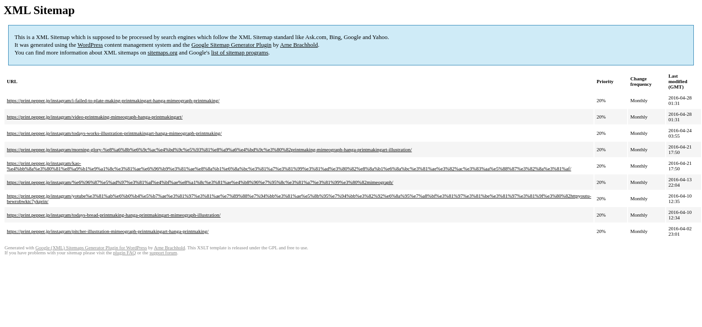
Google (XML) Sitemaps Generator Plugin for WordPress (91, 247)
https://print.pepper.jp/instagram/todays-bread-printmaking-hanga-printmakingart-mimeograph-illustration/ (114, 215)
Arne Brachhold (299, 44)
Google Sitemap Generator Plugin (231, 44)
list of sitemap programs (239, 52)
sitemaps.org (162, 52)
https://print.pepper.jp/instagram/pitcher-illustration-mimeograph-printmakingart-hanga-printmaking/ (108, 231)
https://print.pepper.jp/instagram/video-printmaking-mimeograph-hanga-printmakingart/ (94, 116)
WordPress (90, 44)
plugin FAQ (124, 252)
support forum (163, 252)
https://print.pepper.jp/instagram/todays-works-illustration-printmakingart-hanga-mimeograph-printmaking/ (114, 133)
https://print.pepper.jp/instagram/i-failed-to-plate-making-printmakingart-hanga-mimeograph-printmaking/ (113, 100)
